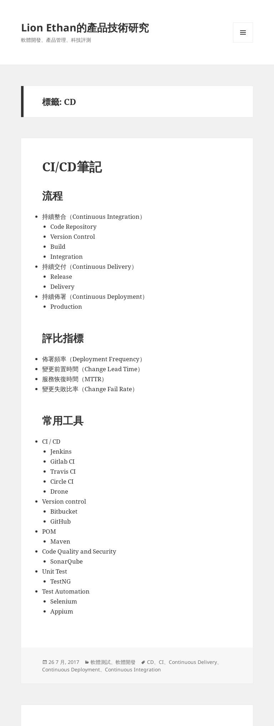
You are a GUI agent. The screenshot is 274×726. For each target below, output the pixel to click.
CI (161, 662)
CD (150, 662)
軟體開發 (126, 662)
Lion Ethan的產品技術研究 (85, 27)
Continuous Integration (133, 669)
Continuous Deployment (71, 669)
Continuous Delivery (193, 662)
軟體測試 (101, 662)
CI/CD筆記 (72, 166)
